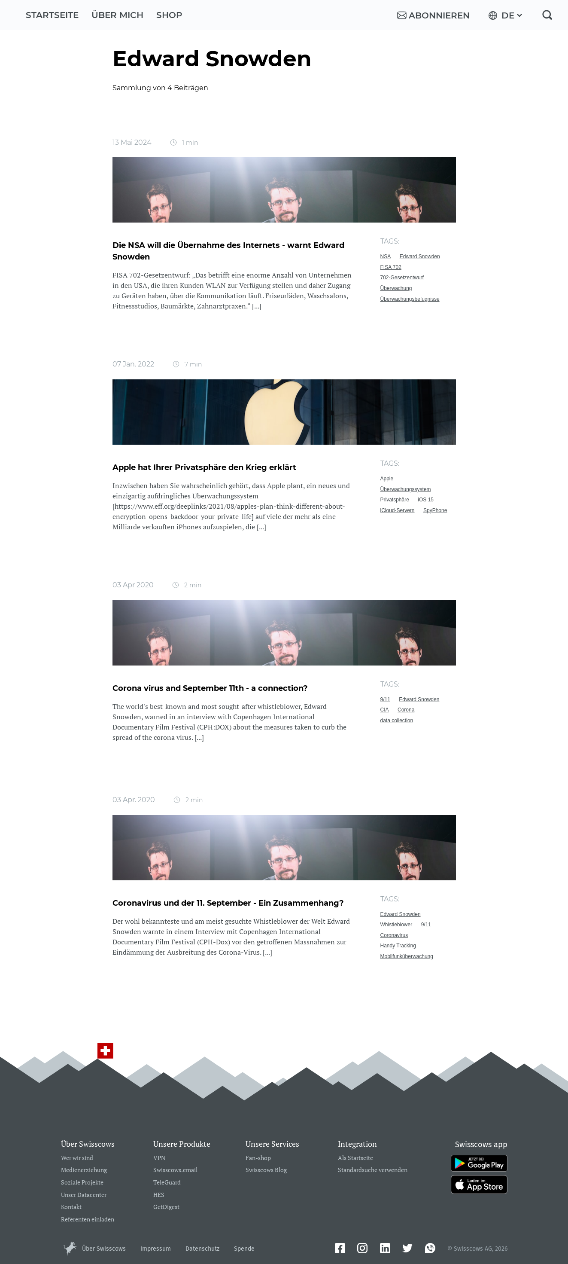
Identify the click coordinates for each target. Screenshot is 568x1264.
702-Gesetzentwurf (402, 278)
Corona (406, 710)
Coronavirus (394, 935)
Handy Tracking (398, 946)
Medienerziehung (84, 1170)
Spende (244, 1248)
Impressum (155, 1248)
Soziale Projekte (82, 1182)
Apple (387, 479)
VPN (159, 1158)
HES (158, 1195)
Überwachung (396, 288)
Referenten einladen (87, 1219)
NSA (385, 256)
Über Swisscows (104, 1248)
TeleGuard (167, 1182)
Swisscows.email (175, 1170)
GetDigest (166, 1207)
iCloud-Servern (397, 510)
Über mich (117, 15)
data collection (396, 720)
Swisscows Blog (266, 1170)
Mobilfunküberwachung (406, 956)
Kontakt (71, 1207)
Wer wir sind (77, 1158)
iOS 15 (426, 500)
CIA (384, 710)
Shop (169, 15)
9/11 (385, 699)
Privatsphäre (394, 500)
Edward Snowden (420, 256)
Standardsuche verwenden (372, 1170)
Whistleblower (396, 925)
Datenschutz (202, 1248)
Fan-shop (258, 1158)
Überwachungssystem (405, 489)
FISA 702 (390, 267)
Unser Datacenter (83, 1195)
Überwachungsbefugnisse (410, 299)
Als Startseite (355, 1158)
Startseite (52, 15)
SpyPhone (435, 510)
